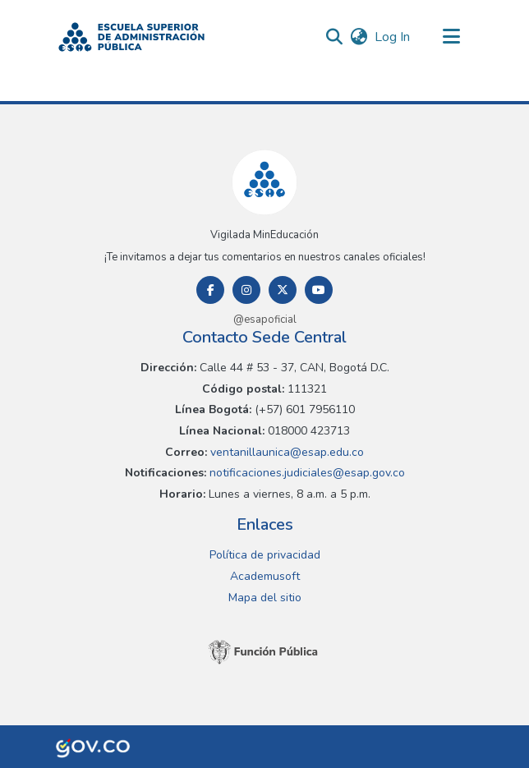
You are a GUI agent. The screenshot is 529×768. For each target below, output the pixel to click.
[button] (131, 36)
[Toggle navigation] (451, 37)
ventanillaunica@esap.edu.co (285, 452)
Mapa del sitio (264, 597)
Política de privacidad (264, 555)
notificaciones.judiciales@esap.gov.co (305, 473)
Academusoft (265, 576)
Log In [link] (393, 37)
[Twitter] (283, 290)
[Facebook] (210, 290)
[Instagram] (246, 290)
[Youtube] (319, 290)
